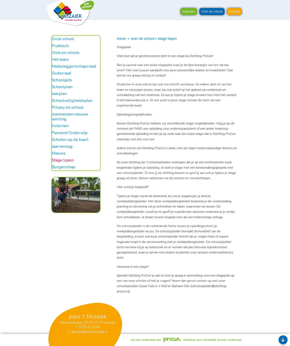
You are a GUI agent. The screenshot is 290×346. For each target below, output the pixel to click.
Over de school (142, 39)
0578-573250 (89, 327)
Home (121, 39)
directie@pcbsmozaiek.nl (89, 331)
